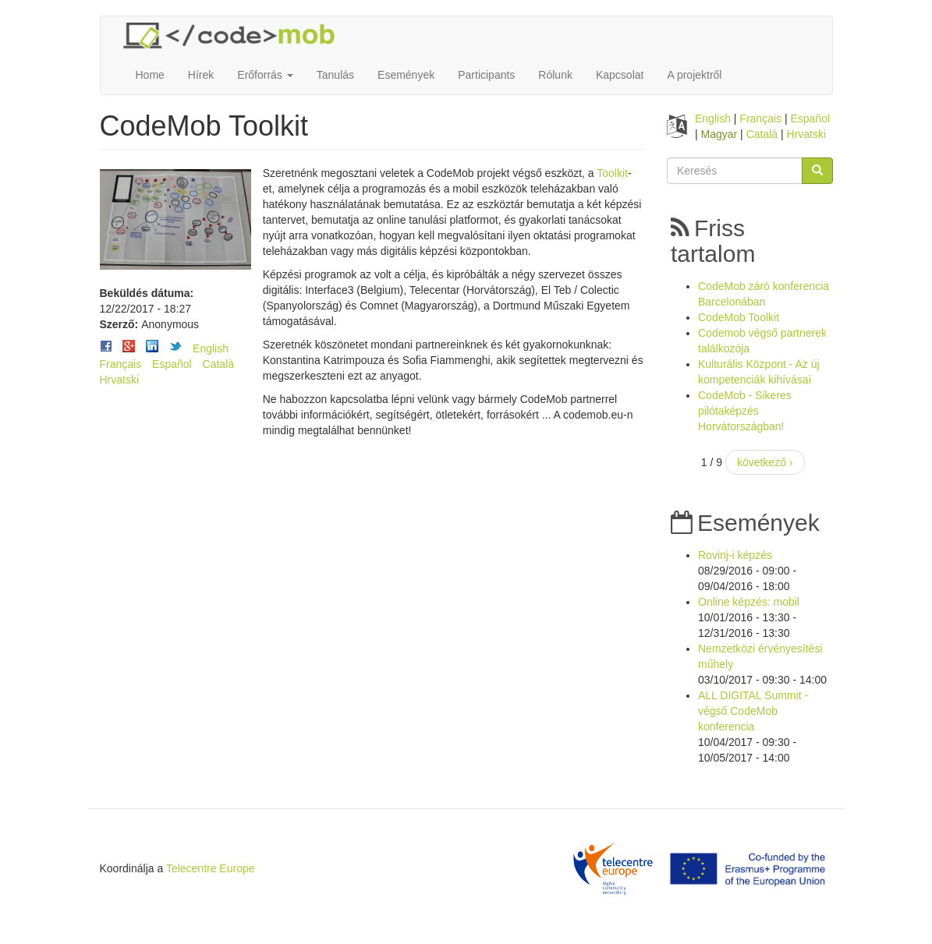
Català (218, 364)
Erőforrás (264, 75)
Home (150, 75)
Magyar (719, 134)
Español (172, 364)
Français (121, 364)
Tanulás (335, 75)
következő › (765, 462)
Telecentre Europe (210, 868)
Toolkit (612, 173)
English (211, 348)
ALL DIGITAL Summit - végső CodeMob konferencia (753, 711)
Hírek (201, 75)
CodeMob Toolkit (738, 317)
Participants (486, 75)
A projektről (694, 75)
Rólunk (555, 75)
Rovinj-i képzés (735, 555)
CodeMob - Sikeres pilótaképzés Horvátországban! (745, 411)
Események (405, 75)
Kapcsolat (619, 75)
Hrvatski (120, 379)
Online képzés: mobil (748, 602)
